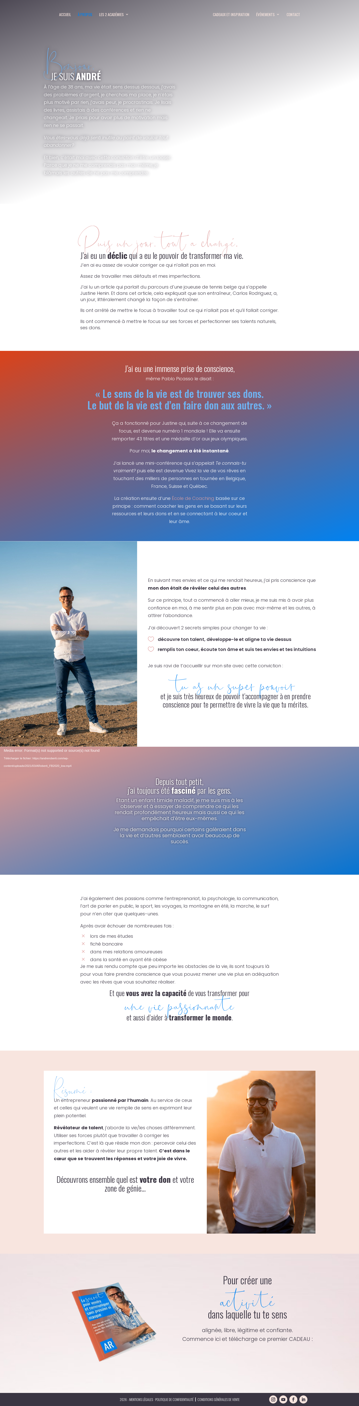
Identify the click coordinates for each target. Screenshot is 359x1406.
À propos (84, 15)
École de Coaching (193, 498)
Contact (293, 15)
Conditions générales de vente (218, 1399)
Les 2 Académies (111, 15)
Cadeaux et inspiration (231, 15)
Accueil (65, 15)
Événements (265, 15)
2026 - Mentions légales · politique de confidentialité (156, 1399)
